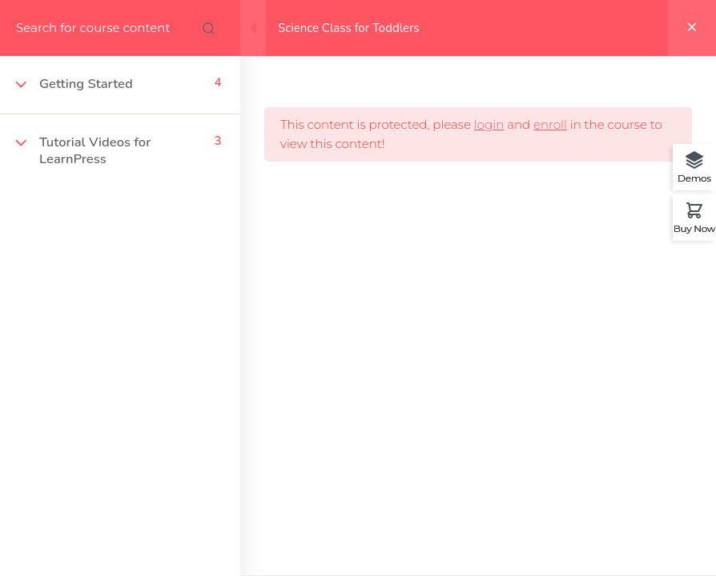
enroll (550, 124)
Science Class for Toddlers (349, 28)
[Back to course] (692, 28)
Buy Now (694, 228)
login (489, 124)
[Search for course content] (208, 28)
